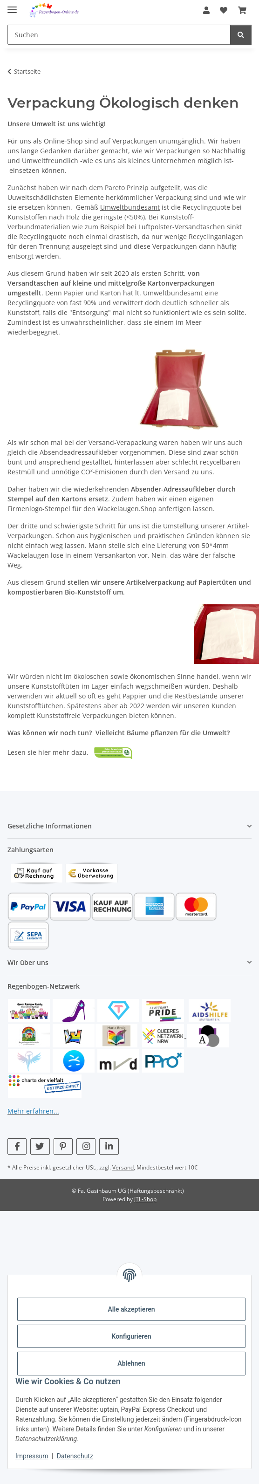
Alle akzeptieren (131, 1309)
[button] (206, 10)
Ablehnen (131, 1363)
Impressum (31, 1456)
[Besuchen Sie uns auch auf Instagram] (85, 1146)
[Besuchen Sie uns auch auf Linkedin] (108, 1146)
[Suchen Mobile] (119, 35)
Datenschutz (75, 1456)
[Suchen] (241, 35)
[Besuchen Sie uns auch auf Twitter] (39, 1146)
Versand (123, 1167)
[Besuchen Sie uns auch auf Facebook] (17, 1146)
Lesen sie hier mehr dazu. (48, 752)
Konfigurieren (131, 1336)
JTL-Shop (145, 1199)
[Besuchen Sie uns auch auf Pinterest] (63, 1146)
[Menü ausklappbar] (12, 6)
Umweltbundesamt (130, 207)
